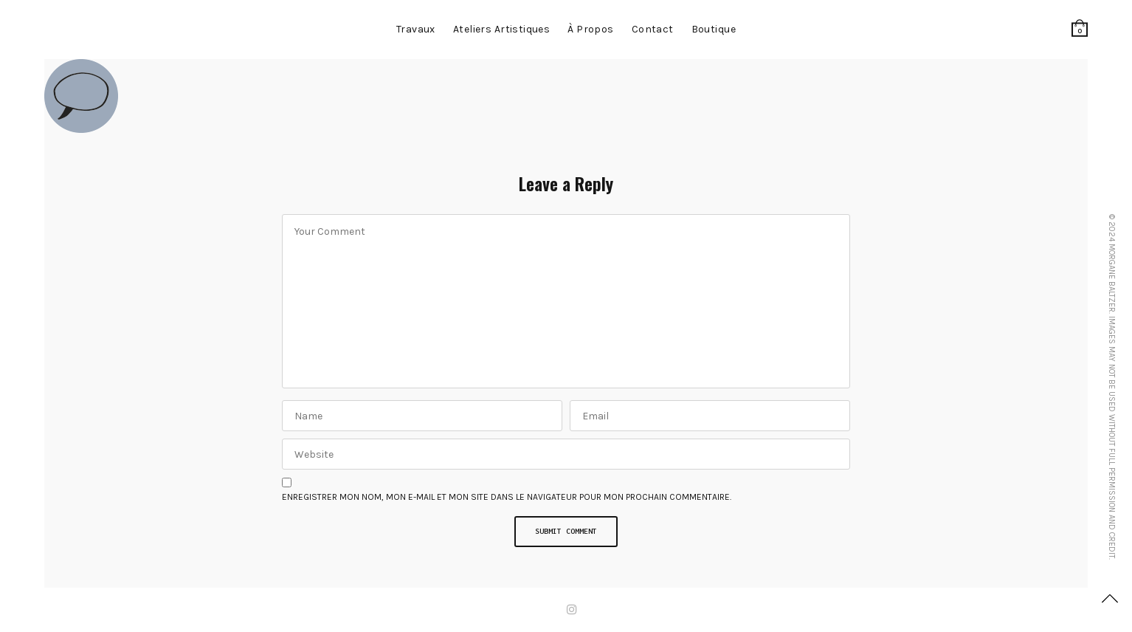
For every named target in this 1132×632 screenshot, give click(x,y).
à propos (590, 29)
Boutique (713, 29)
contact (653, 29)
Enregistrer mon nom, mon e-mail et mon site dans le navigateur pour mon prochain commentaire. (506, 496)
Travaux (415, 29)
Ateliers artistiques (501, 29)
